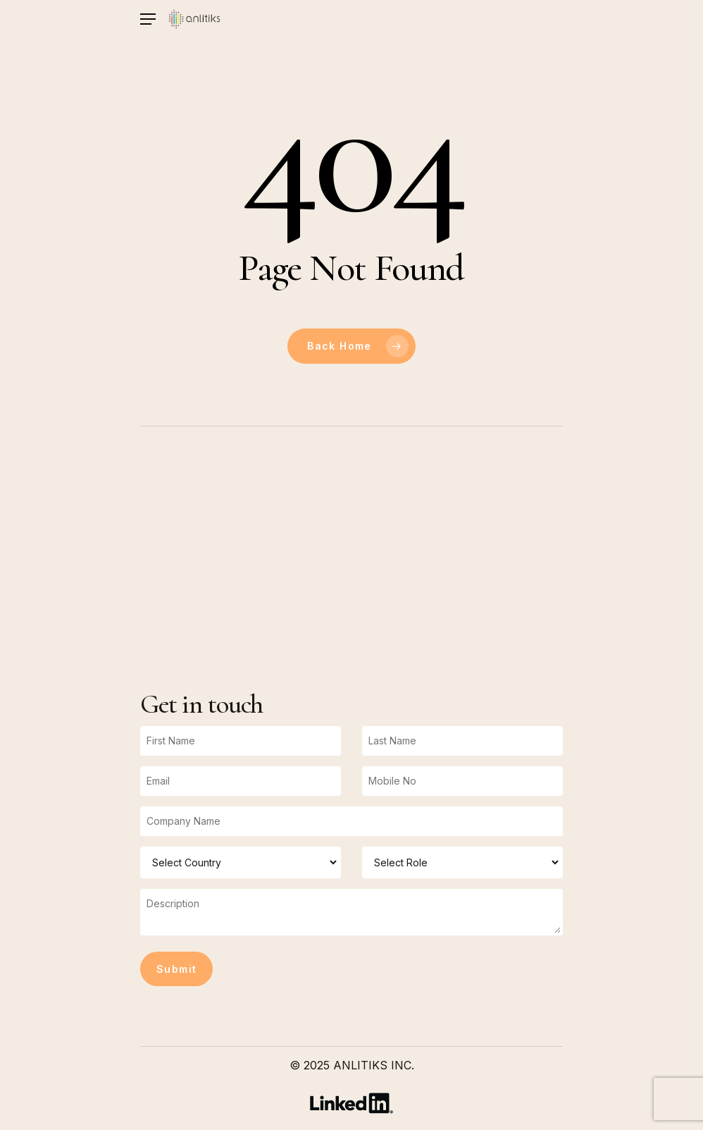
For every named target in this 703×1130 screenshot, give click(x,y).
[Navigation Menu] (148, 19)
